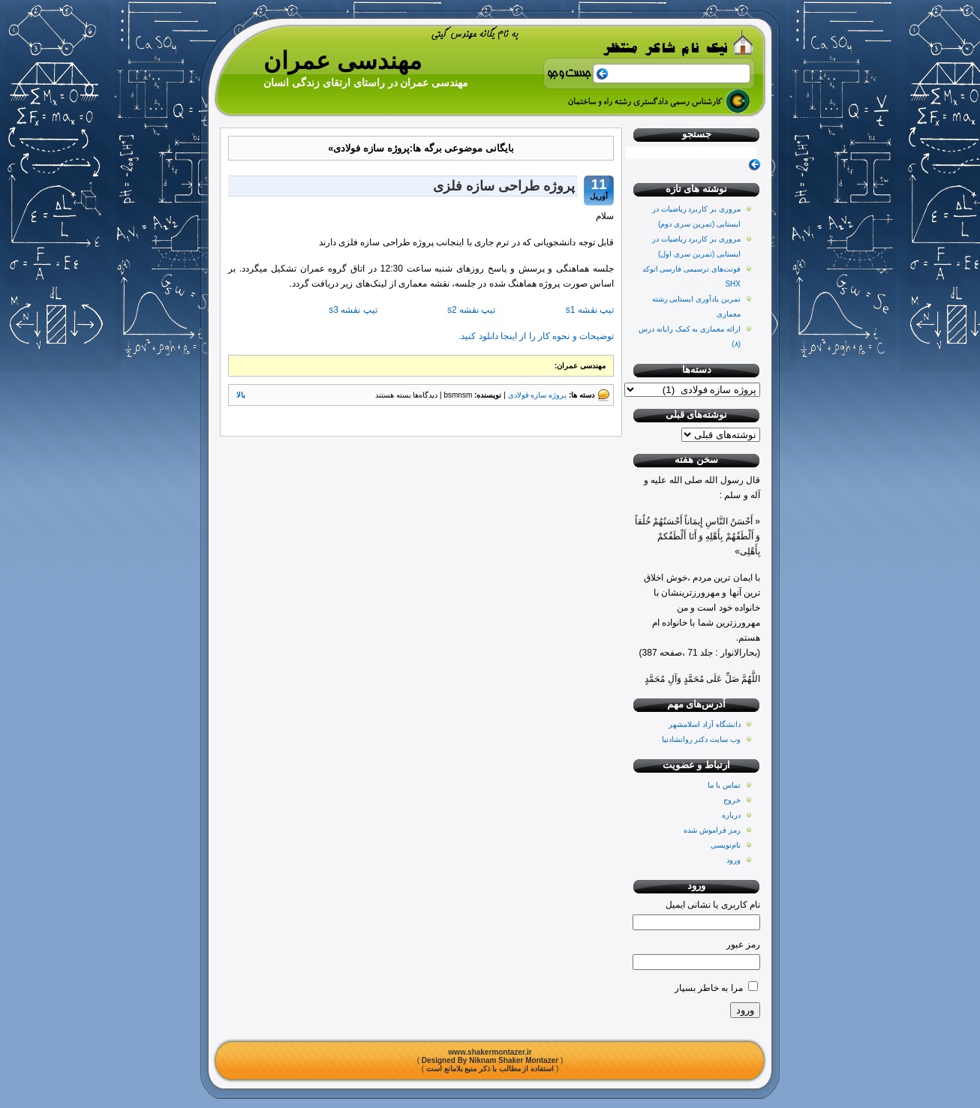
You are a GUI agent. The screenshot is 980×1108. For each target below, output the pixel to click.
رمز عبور (743, 944)
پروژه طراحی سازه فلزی (504, 186)
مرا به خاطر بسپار (709, 988)
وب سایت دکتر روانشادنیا (701, 739)
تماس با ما (724, 785)
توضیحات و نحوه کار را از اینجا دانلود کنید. (536, 336)
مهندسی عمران (342, 60)
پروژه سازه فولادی (537, 395)
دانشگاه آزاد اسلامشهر (705, 724)
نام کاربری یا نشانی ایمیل (713, 904)
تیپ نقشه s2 (471, 310)
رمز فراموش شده (712, 830)
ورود (733, 860)
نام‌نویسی (726, 845)
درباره (731, 815)
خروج (732, 800)
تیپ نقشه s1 (588, 310)
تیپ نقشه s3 (353, 310)
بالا (240, 395)
